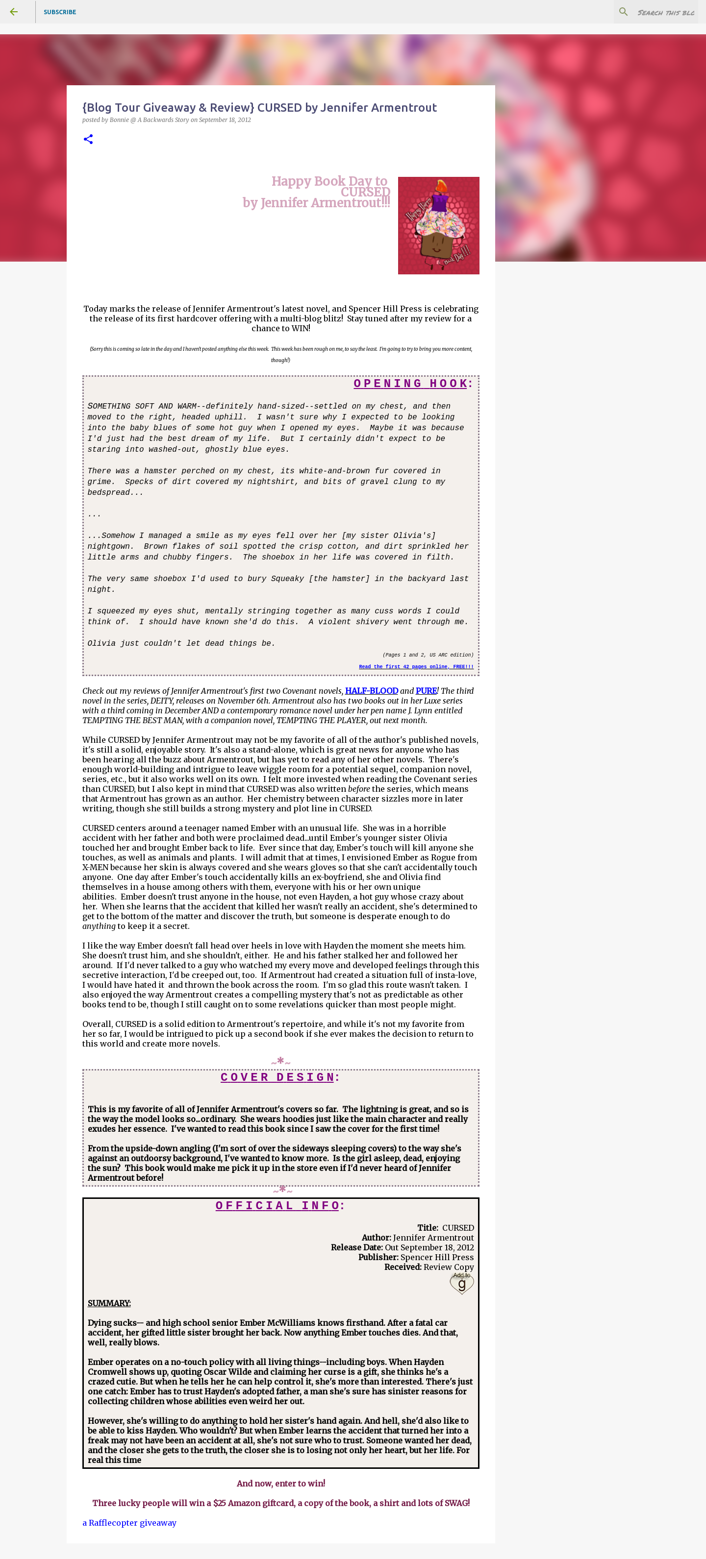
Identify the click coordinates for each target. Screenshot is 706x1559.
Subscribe (60, 12)
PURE (426, 691)
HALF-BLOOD (371, 691)
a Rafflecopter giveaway (129, 1523)
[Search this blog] (646, 12)
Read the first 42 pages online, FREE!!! (416, 667)
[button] (88, 139)
